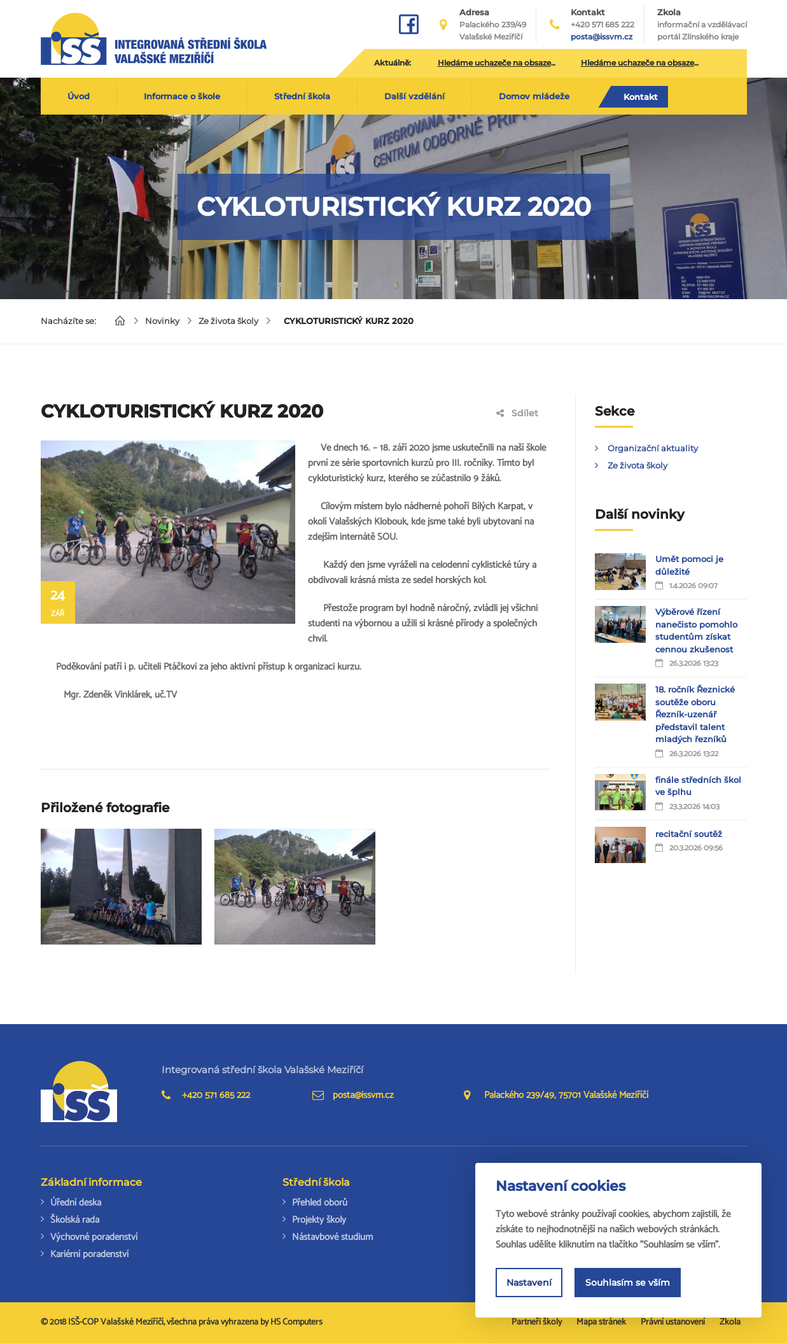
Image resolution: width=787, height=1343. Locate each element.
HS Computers (296, 1322)
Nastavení (529, 1282)
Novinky (162, 321)
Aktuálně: (392, 62)
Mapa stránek (601, 1322)
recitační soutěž (688, 834)
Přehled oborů (319, 1203)
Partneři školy (537, 1322)
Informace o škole (182, 96)
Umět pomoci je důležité (689, 565)
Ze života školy (228, 321)
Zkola (702, 25)
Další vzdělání (414, 96)
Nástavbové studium (332, 1237)
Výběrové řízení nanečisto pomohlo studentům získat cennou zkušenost (696, 630)
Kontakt (640, 97)
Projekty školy (319, 1220)
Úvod (78, 96)
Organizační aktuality (653, 448)
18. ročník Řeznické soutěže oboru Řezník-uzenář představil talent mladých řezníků (695, 714)
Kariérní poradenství (89, 1254)
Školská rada (74, 1220)
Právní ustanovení (673, 1322)
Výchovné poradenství (93, 1237)
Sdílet (517, 413)
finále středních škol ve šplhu (698, 786)
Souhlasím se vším (627, 1282)
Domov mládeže (534, 96)
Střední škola (302, 96)
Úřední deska (75, 1203)
